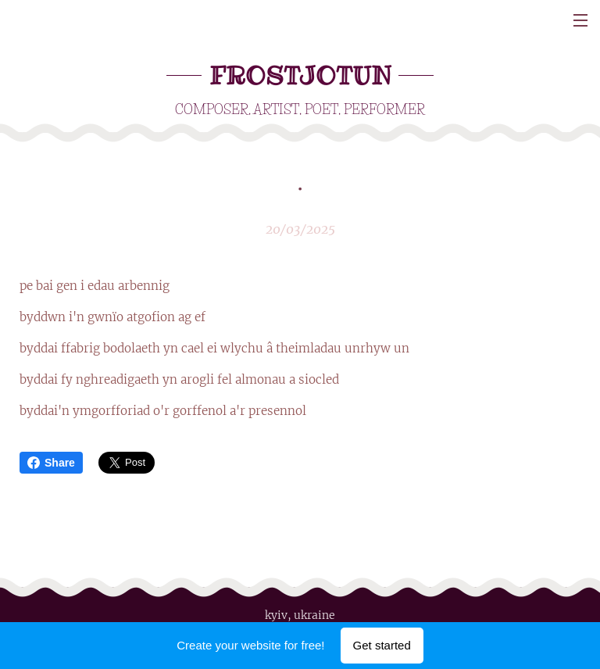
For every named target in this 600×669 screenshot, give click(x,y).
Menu (580, 20)
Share (51, 462)
